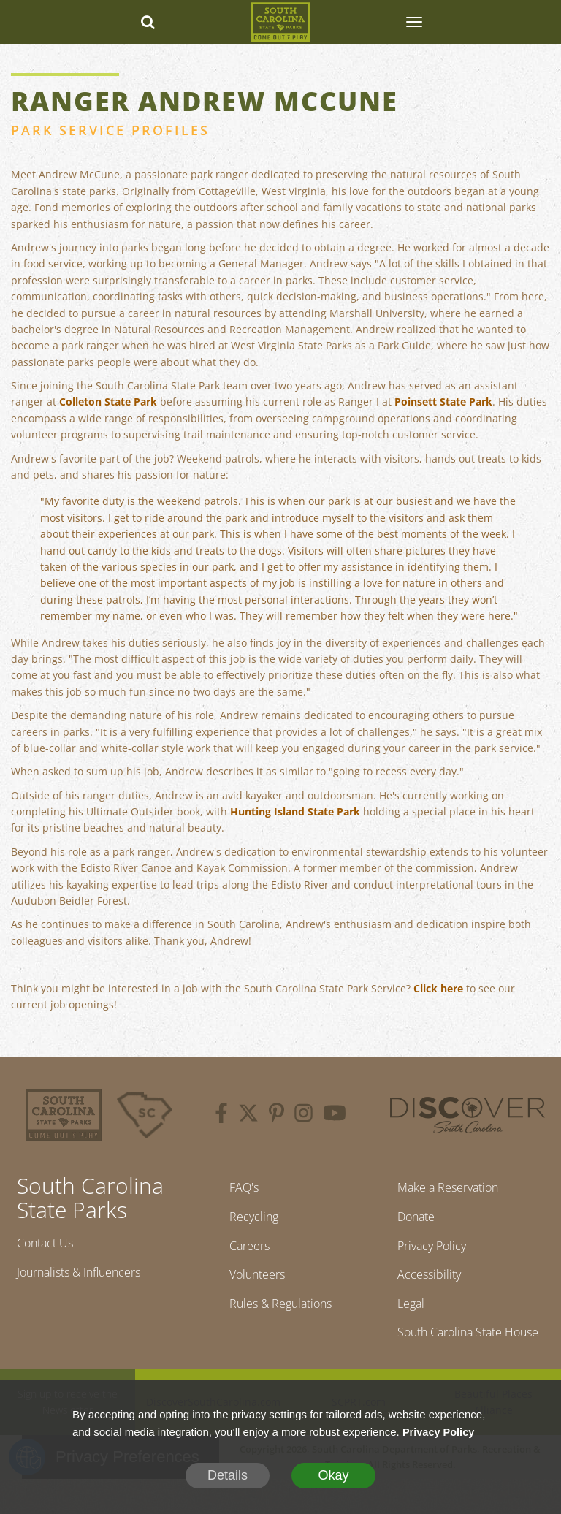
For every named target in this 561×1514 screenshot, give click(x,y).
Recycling (248, 1220)
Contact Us (50, 1244)
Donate (407, 1220)
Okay (333, 1475)
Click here (438, 988)
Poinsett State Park (443, 401)
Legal (400, 1314)
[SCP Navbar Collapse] (413, 21)
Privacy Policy (425, 1251)
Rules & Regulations (280, 1314)
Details (227, 1475)
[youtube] (334, 1115)
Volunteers (253, 1283)
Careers (244, 1251)
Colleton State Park (108, 401)
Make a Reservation (444, 1189)
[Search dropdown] (147, 21)
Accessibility (420, 1283)
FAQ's (237, 1189)
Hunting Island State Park (295, 811)
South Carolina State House (446, 1355)
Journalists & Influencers (89, 1276)
